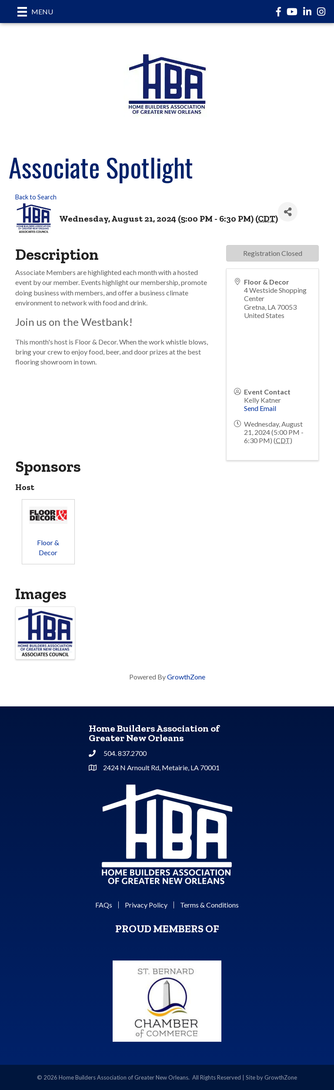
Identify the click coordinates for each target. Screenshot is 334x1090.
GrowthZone (186, 677)
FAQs (103, 904)
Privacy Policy (146, 904)
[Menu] (35, 11)
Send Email (260, 408)
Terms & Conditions (209, 904)
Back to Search (36, 197)
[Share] (287, 212)
